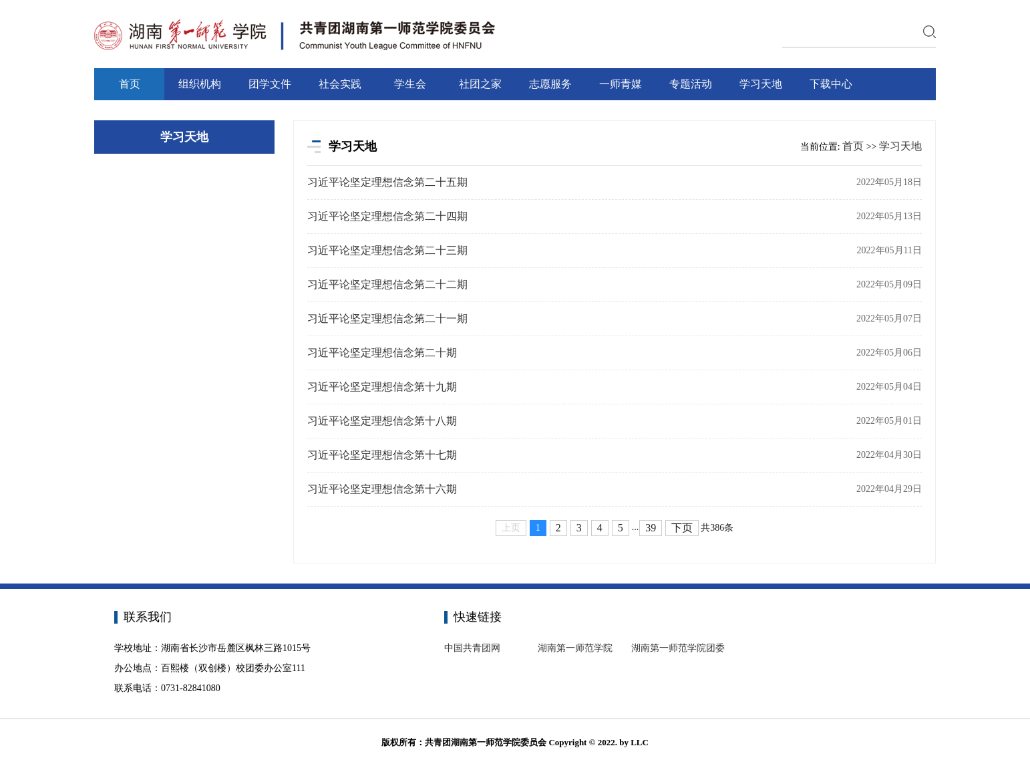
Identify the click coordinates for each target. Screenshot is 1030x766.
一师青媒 (620, 84)
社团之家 (480, 84)
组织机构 (199, 84)
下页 (682, 527)
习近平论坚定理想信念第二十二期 (387, 284)
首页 (129, 84)
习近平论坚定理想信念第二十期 (382, 352)
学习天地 (760, 84)
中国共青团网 (472, 648)
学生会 (410, 84)
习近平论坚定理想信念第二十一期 (387, 318)
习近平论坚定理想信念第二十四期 (387, 216)
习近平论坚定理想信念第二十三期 (387, 250)
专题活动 (690, 84)
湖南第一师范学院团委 (678, 648)
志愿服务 (550, 84)
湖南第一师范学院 (575, 648)
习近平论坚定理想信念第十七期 (382, 455)
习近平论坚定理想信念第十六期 (382, 489)
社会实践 (340, 84)
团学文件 (269, 84)
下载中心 (831, 84)
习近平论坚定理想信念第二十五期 (387, 182)
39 (650, 527)
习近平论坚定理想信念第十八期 (382, 420)
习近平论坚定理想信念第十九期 (382, 386)
